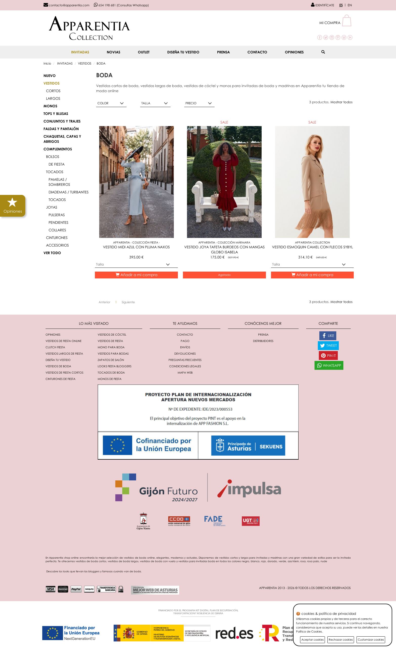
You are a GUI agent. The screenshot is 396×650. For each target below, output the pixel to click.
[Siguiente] (128, 302)
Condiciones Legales (185, 366)
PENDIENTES (58, 222)
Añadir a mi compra (136, 274)
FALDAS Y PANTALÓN (61, 129)
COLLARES (57, 230)
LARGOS (53, 98)
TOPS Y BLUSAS (56, 113)
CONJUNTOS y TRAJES (62, 121)
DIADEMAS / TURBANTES (69, 192)
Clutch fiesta (55, 347)
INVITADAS (80, 52)
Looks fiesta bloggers (114, 366)
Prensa (223, 52)
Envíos (185, 347)
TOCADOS (54, 172)
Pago (185, 340)
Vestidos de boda (58, 366)
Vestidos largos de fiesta (64, 353)
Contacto (257, 52)
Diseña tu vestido (183, 52)
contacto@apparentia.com (66, 5)
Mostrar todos (341, 102)
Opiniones (294, 52)
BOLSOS (52, 156)
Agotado (224, 274)
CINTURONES (57, 237)
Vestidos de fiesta (110, 340)
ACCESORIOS (57, 245)
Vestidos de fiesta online (63, 340)
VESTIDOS (84, 63)
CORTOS (53, 91)
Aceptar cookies (312, 639)
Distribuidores (263, 340)
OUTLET (144, 52)
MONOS (50, 106)
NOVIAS (113, 52)
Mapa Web (185, 372)
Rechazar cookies (341, 639)
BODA (101, 63)
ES (341, 5)
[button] (335, 23)
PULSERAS (57, 215)
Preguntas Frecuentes (185, 359)
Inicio (47, 63)
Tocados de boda (111, 372)
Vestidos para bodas (113, 353)
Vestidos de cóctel (112, 334)
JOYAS (51, 207)
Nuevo (50, 75)
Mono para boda (111, 347)
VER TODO (52, 253)
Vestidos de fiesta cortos (64, 372)
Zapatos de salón (111, 359)
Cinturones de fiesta (60, 378)
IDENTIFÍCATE (322, 5)
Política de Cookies (309, 631)
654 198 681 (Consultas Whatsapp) (121, 5)
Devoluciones (185, 353)
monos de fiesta (109, 378)
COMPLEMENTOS (58, 149)
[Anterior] (104, 302)
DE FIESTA (57, 164)
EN (350, 5)
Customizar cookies (371, 639)
